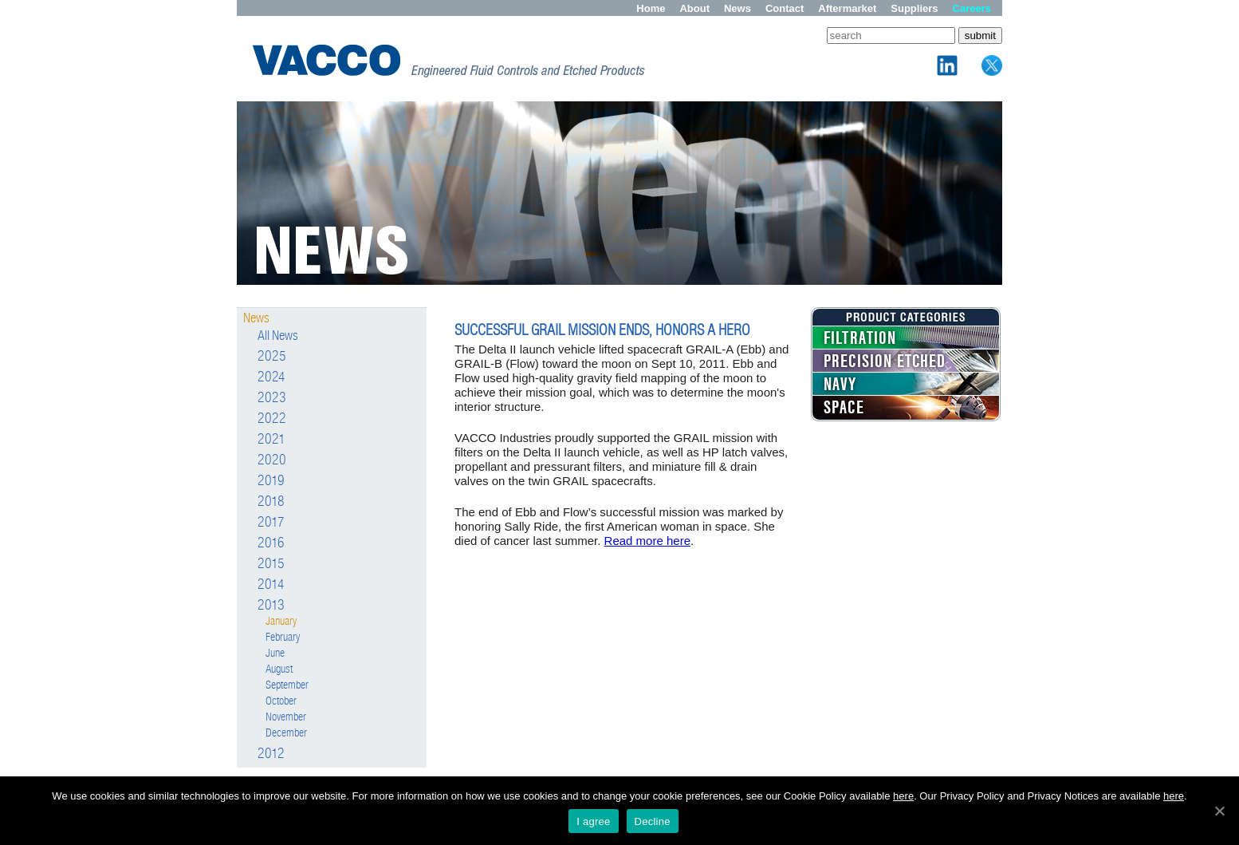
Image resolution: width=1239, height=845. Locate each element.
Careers (972, 8)
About (694, 8)
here (903, 796)
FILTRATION (860, 338)
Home (650, 8)
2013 (271, 605)
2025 (272, 356)
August (279, 669)
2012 (271, 754)
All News (278, 335)
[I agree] (1219, 811)
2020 (272, 460)
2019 (271, 481)
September (287, 685)
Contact (784, 8)
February (283, 637)
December (286, 733)
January (281, 621)
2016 (271, 543)
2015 (271, 564)
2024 (271, 377)
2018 (271, 502)
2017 (271, 522)
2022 (272, 419)
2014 (271, 585)
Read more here (647, 540)
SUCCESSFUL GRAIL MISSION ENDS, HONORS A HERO (602, 330)
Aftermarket (847, 8)
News (737, 8)
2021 (271, 439)
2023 (272, 398)
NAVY (840, 384)
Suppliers (914, 8)
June (275, 653)
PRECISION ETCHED (885, 361)
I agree (593, 821)
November (286, 717)
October (281, 701)
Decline (653, 821)
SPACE (844, 407)
